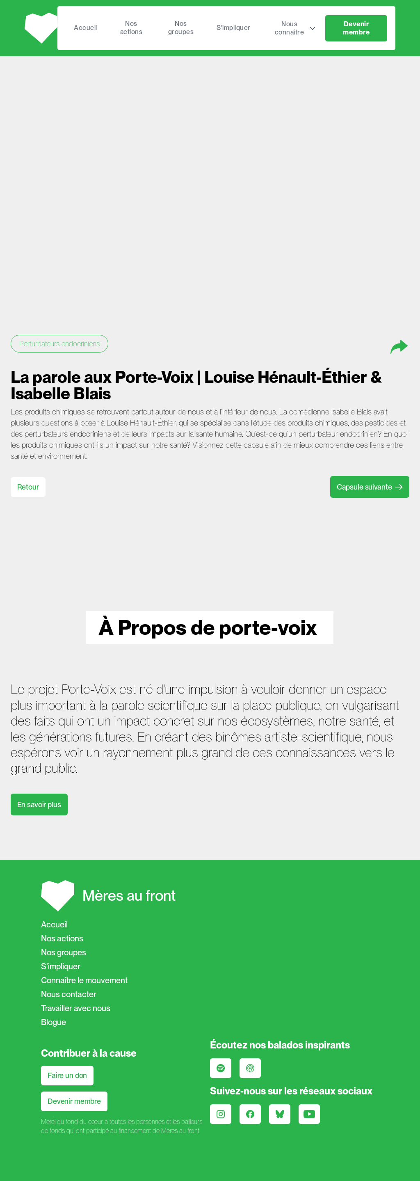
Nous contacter (68, 994)
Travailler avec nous (75, 1008)
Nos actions (131, 28)
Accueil (85, 28)
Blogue (53, 1022)
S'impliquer (234, 28)
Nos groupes (181, 28)
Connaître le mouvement (84, 980)
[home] (41, 28)
